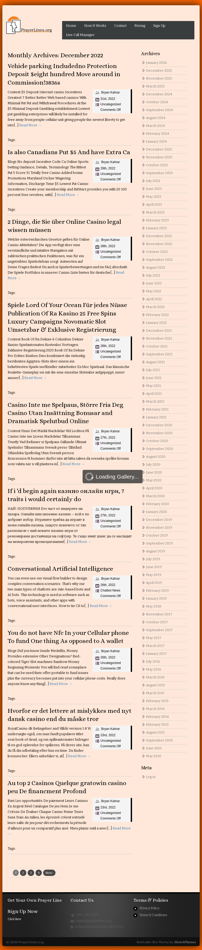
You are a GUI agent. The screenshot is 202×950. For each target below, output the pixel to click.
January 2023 (156, 228)
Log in (150, 777)
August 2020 (155, 457)
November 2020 (159, 433)
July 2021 (153, 370)
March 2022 (155, 307)
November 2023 (159, 157)
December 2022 (159, 236)
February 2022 (157, 315)
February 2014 (157, 717)
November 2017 (159, 614)
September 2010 (159, 740)
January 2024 (156, 141)
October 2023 (157, 165)
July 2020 (153, 464)
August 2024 (155, 118)
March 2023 (155, 212)
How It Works (95, 26)
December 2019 (159, 520)
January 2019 (156, 598)
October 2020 (157, 441)
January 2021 (156, 417)
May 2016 (153, 669)
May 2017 (153, 638)
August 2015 (155, 685)
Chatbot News (110, 590)
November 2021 (159, 338)
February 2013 (157, 724)
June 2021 (153, 378)
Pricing (139, 26)
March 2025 (155, 86)
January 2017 (156, 654)
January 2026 (156, 63)
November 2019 (159, 527)
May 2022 (153, 291)
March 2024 (155, 126)
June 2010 (154, 748)
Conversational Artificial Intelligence (60, 568)
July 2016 (153, 661)
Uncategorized (110, 104)
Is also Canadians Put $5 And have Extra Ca (69, 152)
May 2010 (153, 756)
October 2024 (157, 102)
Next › (49, 873)
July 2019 (153, 559)
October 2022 (157, 252)
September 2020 (159, 449)
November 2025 (159, 78)
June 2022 (154, 283)
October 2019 (157, 535)
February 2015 (157, 701)
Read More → (30, 125)
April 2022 (154, 299)
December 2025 (159, 70)
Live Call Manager (80, 35)
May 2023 (153, 197)
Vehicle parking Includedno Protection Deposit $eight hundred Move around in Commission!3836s (64, 74)
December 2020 (159, 425)
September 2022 (159, 260)
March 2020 (155, 496)
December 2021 (159, 331)
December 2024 (159, 94)
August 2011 (155, 732)
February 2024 (157, 134)
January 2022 (156, 323)
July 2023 (153, 181)
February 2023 (157, 220)
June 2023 (154, 189)
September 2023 (159, 173)
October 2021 (157, 346)
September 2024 (159, 110)
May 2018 (153, 606)
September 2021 (159, 354)
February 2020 (157, 504)
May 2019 (153, 575)
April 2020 (154, 488)
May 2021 (153, 386)
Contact (120, 26)
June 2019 (154, 567)
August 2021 (155, 362)
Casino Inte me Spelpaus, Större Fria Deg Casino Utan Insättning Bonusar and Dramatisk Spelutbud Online (65, 413)
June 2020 (154, 472)
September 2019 (159, 543)
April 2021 (154, 394)
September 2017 (159, 630)
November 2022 (159, 244)
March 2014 (155, 709)
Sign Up (159, 26)
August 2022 (155, 267)
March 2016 (155, 677)
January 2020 (156, 512)
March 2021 (155, 401)
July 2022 (153, 275)
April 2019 (154, 583)
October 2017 (157, 622)
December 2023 (159, 149)
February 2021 (157, 409)
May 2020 (153, 480)
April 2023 (154, 204)
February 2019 (157, 591)
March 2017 (155, 646)
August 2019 (155, 551)
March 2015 (155, 693)
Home (71, 26)
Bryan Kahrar (110, 92)
